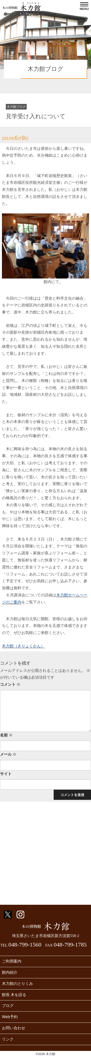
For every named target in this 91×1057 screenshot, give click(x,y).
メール (8, 754)
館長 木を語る (14, 995)
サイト (6, 774)
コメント (10, 684)
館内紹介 (9, 972)
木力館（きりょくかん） (23, 646)
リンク (8, 1039)
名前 (6, 735)
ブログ (8, 1006)
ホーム (9, 14)
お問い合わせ (13, 1028)
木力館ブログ (29, 14)
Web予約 (10, 1017)
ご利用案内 (11, 961)
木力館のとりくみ (17, 983)
